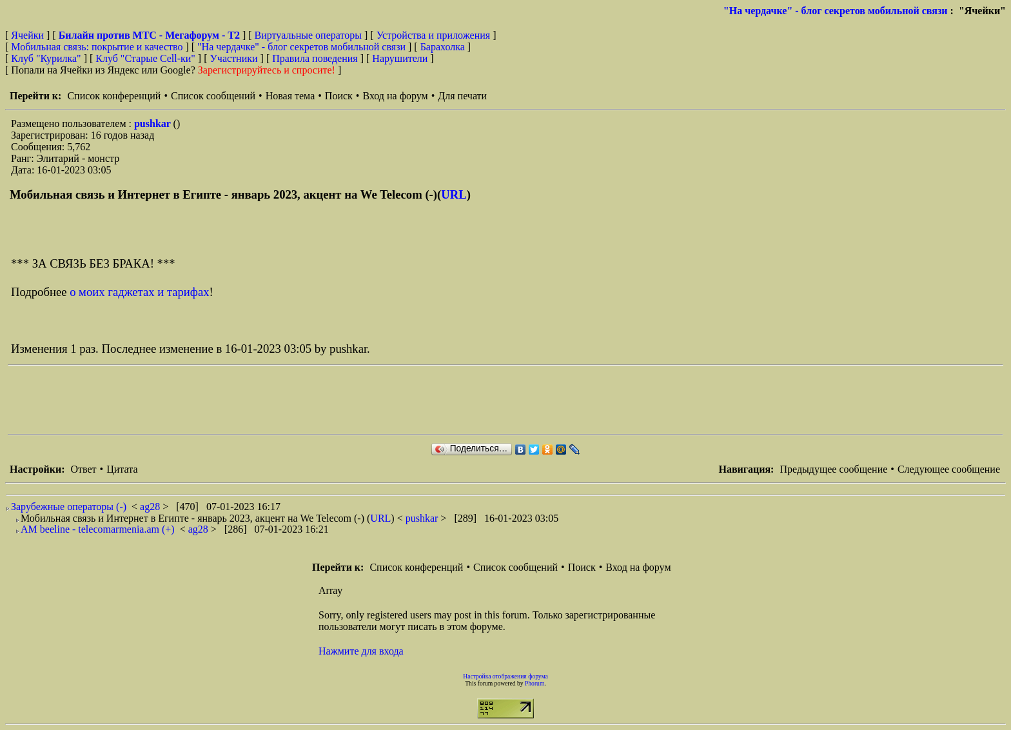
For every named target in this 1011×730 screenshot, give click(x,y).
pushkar (153, 123)
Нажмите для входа (361, 651)
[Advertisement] (242, 400)
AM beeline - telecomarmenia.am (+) (98, 529)
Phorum (534, 683)
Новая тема (290, 95)
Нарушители (399, 58)
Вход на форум (394, 95)
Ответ (83, 469)
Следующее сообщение (949, 469)
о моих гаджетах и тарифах (139, 292)
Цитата (121, 469)
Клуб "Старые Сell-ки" (145, 58)
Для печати (462, 95)
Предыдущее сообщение (833, 469)
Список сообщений (213, 95)
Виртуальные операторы (308, 35)
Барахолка (442, 46)
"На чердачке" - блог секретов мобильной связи (835, 10)
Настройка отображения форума (505, 676)
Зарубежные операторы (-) (68, 506)
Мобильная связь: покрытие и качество (96, 46)
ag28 (151, 506)
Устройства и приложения (434, 35)
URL (453, 194)
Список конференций (114, 95)
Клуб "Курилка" (46, 58)
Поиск (339, 95)
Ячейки (28, 35)
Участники (234, 58)
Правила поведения (315, 58)
